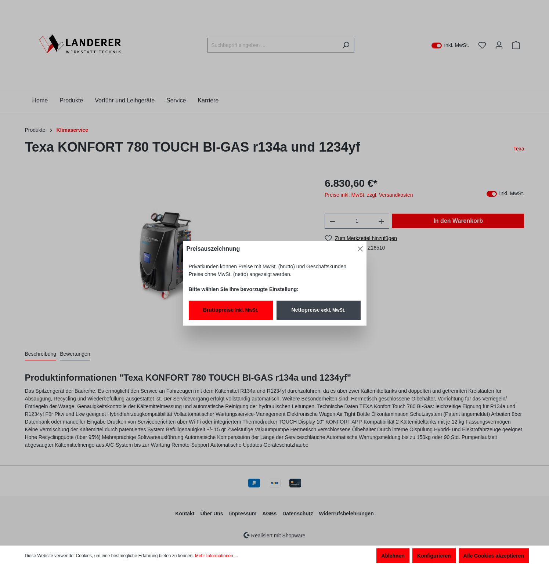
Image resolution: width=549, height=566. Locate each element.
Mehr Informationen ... (216, 555)
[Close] (360, 248)
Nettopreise (319, 310)
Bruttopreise (230, 310)
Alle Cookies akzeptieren (493, 556)
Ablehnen (393, 556)
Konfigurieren (434, 556)
